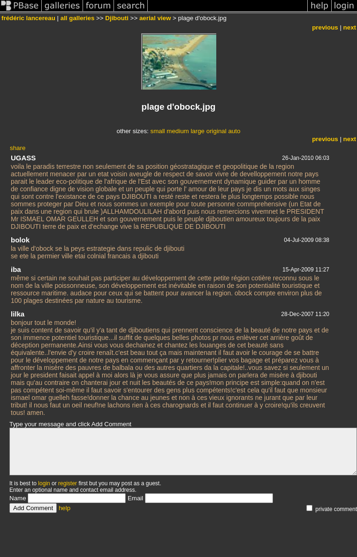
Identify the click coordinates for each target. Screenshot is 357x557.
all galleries (78, 18)
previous (325, 27)
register (67, 483)
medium (178, 131)
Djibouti (117, 18)
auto (234, 131)
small (157, 131)
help (64, 508)
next (349, 27)
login (44, 483)
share (17, 147)
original (216, 131)
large (197, 131)
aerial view (155, 18)
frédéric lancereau (28, 18)
